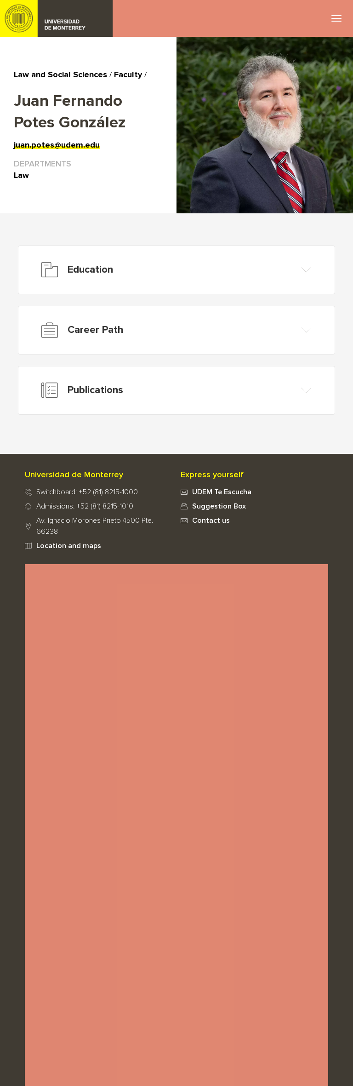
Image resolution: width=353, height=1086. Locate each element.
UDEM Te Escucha (221, 492)
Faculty (128, 75)
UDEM (56, 18)
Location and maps (68, 545)
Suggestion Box (219, 506)
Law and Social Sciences (60, 75)
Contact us (211, 520)
